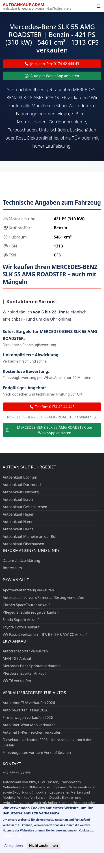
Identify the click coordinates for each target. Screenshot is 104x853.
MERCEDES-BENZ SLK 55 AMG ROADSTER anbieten (52, 417)
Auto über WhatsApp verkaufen (29, 724)
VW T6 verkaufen (17, 680)
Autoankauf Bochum (20, 477)
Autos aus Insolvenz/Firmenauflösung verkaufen (43, 597)
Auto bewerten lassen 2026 (25, 710)
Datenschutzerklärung (21, 560)
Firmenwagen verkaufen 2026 (28, 717)
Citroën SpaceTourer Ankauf (26, 604)
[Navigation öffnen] (98, 6)
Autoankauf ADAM (23, 4)
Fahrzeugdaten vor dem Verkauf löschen (37, 752)
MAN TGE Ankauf (17, 658)
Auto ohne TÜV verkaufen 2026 (29, 702)
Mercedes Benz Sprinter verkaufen (32, 665)
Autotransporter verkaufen (25, 651)
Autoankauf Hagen (18, 514)
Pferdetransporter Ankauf (24, 673)
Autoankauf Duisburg (21, 492)
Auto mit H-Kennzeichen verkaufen (32, 732)
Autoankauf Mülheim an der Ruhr (31, 536)
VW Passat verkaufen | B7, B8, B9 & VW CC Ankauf (45, 634)
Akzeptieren (14, 849)
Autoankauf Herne (18, 529)
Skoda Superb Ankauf (21, 619)
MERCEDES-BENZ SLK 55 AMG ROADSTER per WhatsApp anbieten (49, 430)
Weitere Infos (14, 839)
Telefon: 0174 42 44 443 (52, 406)
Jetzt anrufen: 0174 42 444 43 (52, 63)
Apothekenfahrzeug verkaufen (28, 590)
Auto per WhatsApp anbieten (52, 76)
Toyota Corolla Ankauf (21, 627)
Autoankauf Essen (18, 499)
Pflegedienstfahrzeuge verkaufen (31, 612)
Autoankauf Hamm (19, 521)
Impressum (12, 567)
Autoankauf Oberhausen (23, 543)
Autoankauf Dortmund (22, 484)
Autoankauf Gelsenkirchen (25, 506)
